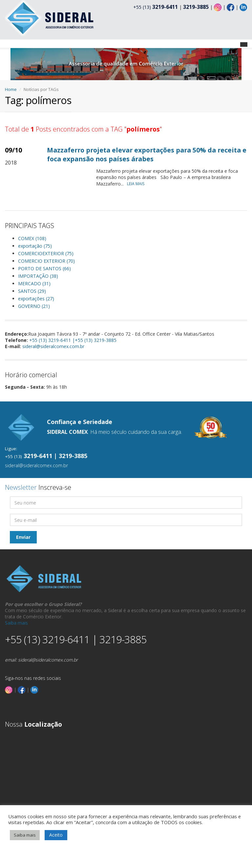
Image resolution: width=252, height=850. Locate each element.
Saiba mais (16, 623)
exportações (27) (36, 298)
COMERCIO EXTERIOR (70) (46, 261)
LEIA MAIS (137, 183)
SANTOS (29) (32, 291)
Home (11, 89)
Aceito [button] (56, 835)
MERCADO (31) (34, 283)
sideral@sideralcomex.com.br (53, 346)
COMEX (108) (32, 238)
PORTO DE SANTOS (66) (44, 268)
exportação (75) (35, 246)
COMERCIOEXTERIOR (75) (46, 253)
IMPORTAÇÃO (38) (38, 276)
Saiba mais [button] (25, 835)
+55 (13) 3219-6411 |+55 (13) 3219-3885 (72, 340)
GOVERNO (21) (34, 306)
